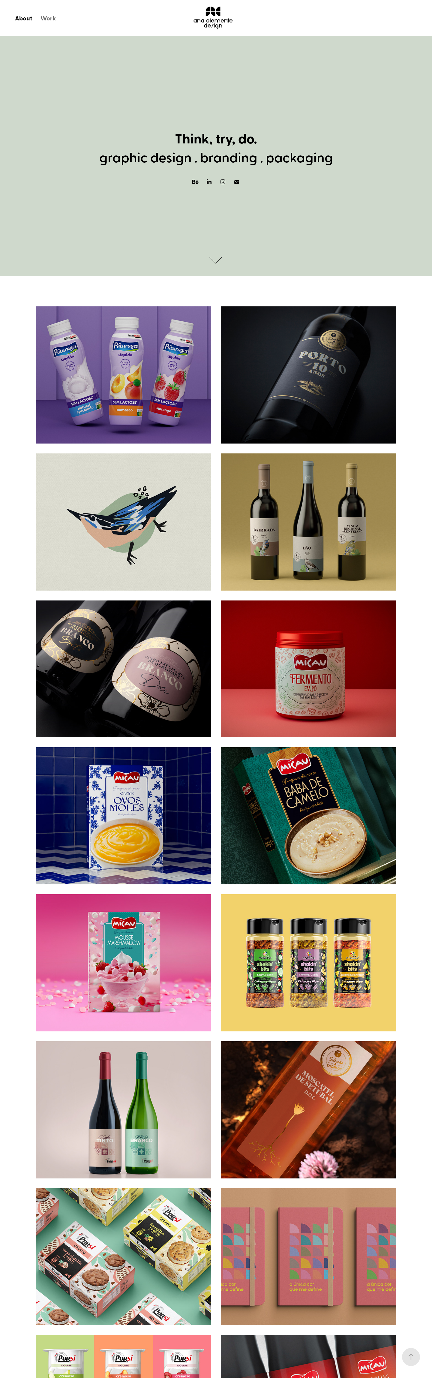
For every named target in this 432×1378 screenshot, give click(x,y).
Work (48, 18)
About (23, 18)
